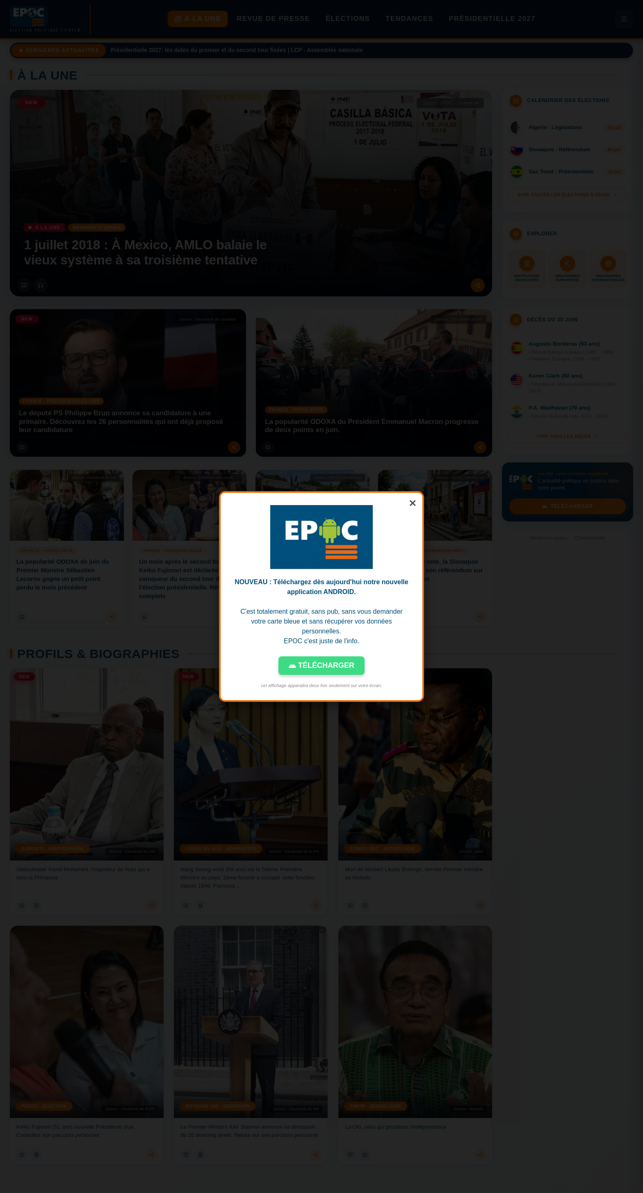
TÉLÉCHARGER (321, 665)
